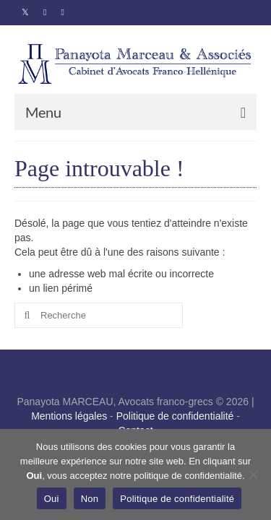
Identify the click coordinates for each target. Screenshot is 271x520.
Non (90, 498)
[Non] (253, 474)
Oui (51, 498)
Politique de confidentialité (175, 416)
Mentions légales (69, 416)
